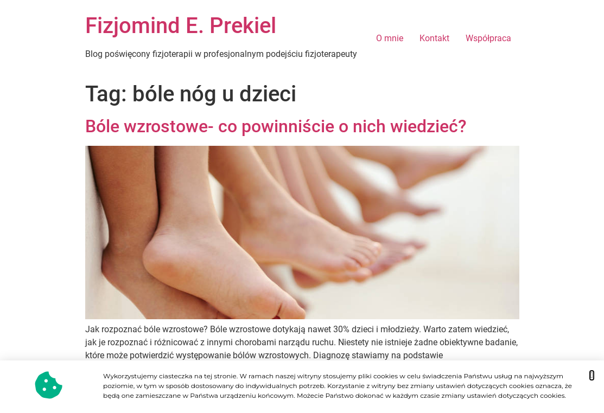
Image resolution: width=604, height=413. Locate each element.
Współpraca (488, 38)
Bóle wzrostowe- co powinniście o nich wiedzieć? (276, 126)
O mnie (389, 38)
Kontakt (434, 38)
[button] (591, 375)
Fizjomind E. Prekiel (180, 25)
